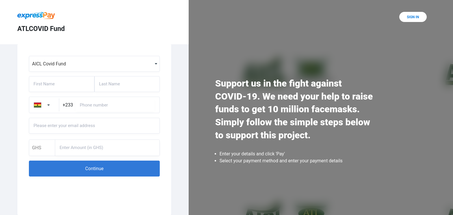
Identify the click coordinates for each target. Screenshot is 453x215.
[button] (94, 169)
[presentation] (73, 192)
